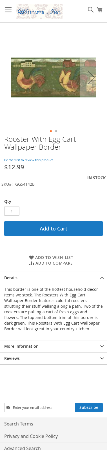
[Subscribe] (89, 407)
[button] (91, 77)
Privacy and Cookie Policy (31, 436)
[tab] (53, 278)
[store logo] (39, 11)
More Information (21, 346)
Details (10, 277)
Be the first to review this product (28, 160)
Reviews (12, 358)
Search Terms (18, 424)
